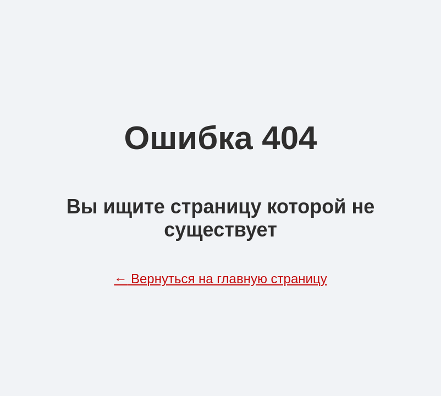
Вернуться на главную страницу (220, 278)
